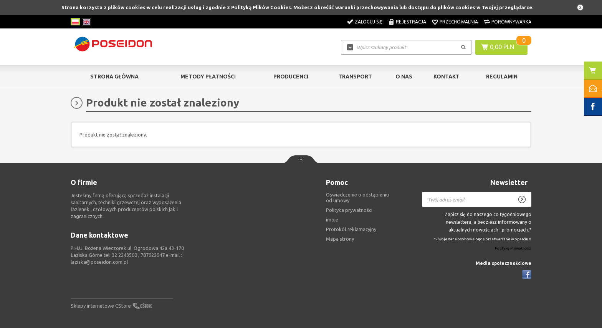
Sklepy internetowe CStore (101, 305)
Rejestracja (411, 21)
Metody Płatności (208, 76)
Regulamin (502, 76)
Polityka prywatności (349, 210)
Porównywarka (511, 21)
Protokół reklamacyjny (351, 229)
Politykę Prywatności (513, 248)
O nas (403, 76)
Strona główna (114, 76)
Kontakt (446, 76)
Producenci (290, 76)
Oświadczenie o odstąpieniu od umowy (357, 197)
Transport (355, 76)
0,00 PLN (502, 46)
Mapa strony (340, 238)
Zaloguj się (368, 21)
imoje (332, 219)
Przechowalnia (459, 21)
